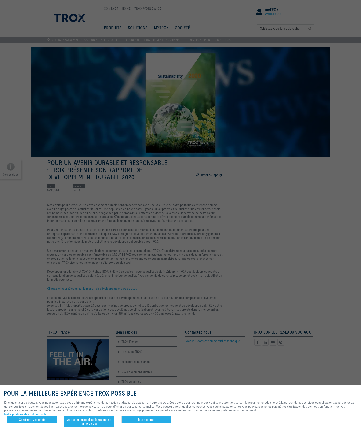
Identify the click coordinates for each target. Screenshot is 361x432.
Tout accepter (146, 419)
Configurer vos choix (32, 419)
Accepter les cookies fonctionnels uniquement (89, 421)
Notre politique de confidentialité (25, 414)
